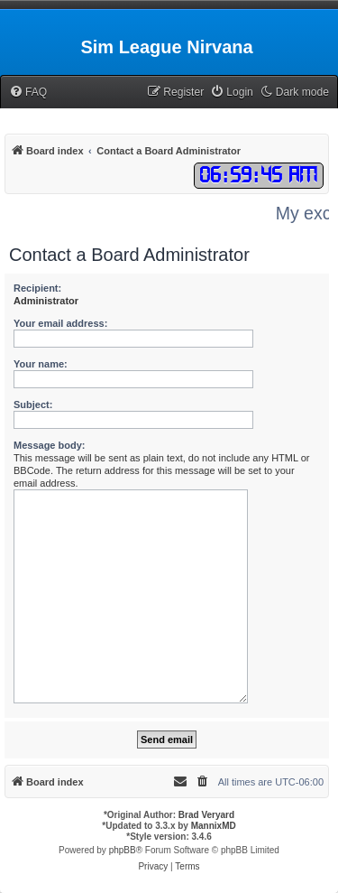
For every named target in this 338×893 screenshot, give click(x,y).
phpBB (122, 850)
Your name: (41, 363)
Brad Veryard (206, 815)
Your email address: (60, 323)
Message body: (49, 445)
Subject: (33, 404)
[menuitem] (28, 92)
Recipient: (37, 288)
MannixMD (213, 826)
